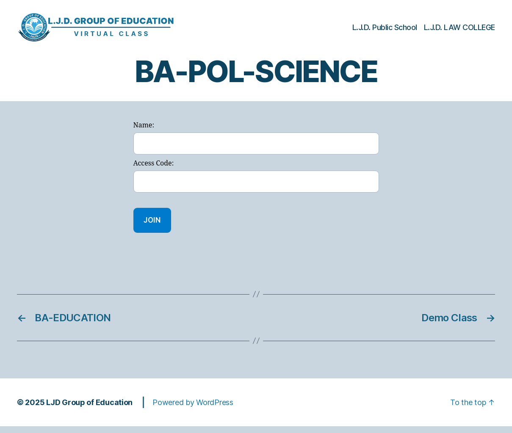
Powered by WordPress (192, 409)
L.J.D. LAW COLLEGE (459, 30)
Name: (143, 132)
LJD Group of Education (89, 409)
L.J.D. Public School (384, 30)
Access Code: (153, 170)
